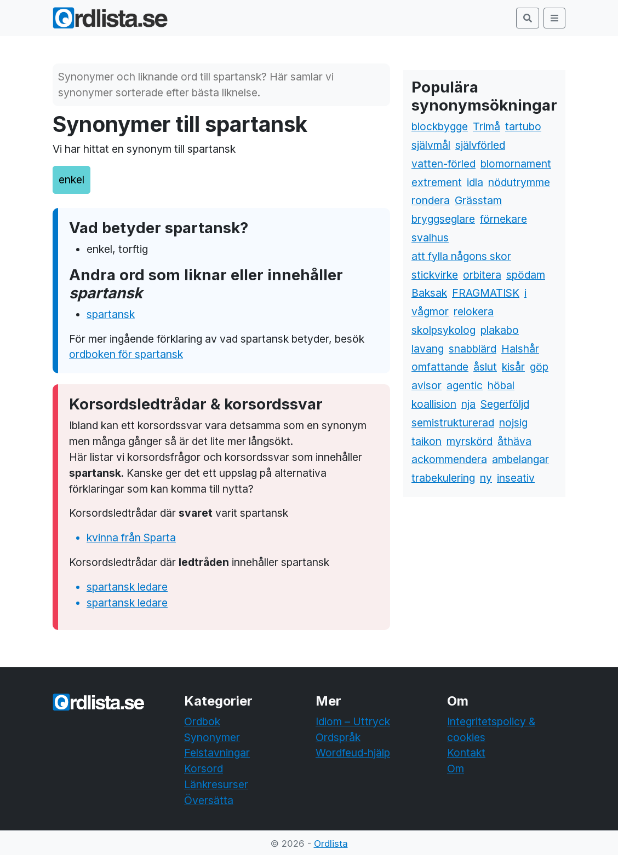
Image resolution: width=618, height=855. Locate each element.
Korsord (203, 768)
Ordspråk (338, 737)
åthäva (514, 441)
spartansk (111, 314)
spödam (525, 274)
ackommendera (449, 459)
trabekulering (443, 477)
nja (468, 404)
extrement (436, 182)
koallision (433, 404)
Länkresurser (216, 784)
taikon (426, 441)
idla (475, 182)
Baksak (429, 292)
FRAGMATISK (485, 292)
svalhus (430, 237)
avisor (426, 385)
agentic (465, 385)
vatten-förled (443, 163)
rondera (430, 200)
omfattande (439, 366)
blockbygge (439, 126)
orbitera (482, 274)
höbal (501, 385)
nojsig (513, 422)
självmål (430, 145)
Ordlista (331, 843)
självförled (480, 145)
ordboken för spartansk (126, 354)
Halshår (520, 348)
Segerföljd (504, 404)
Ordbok (202, 721)
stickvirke (434, 274)
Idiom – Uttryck (353, 721)
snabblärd (472, 348)
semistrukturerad (452, 422)
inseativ (516, 477)
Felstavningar (217, 752)
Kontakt (466, 752)
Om (455, 768)
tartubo (523, 126)
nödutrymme (519, 182)
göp (539, 366)
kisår (513, 366)
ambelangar (520, 459)
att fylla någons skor (461, 256)
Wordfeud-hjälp (353, 752)
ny (486, 477)
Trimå (486, 126)
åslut (485, 366)
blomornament (515, 163)
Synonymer (212, 737)
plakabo (499, 330)
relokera (474, 311)
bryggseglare (443, 219)
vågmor (430, 311)
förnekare (503, 219)
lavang (427, 348)
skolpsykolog (443, 330)
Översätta (208, 800)
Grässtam (478, 200)
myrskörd (470, 441)
